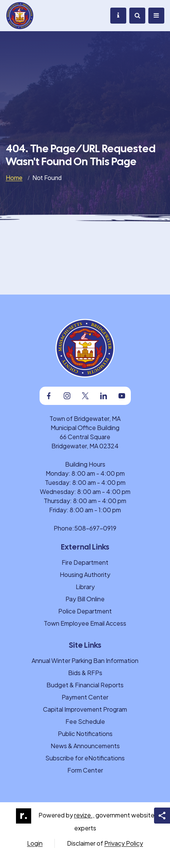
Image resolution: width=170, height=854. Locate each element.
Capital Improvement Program (85, 709)
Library (85, 587)
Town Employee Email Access (85, 623)
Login (35, 843)
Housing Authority (85, 574)
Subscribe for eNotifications (85, 758)
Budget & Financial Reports (85, 685)
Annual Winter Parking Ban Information (85, 660)
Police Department (85, 611)
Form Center (85, 770)
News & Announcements (85, 746)
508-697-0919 (95, 528)
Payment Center (85, 697)
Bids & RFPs (85, 673)
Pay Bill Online (85, 599)
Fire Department (85, 562)
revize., (84, 815)
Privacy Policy (123, 843)
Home (14, 178)
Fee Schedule (85, 721)
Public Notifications (85, 734)
